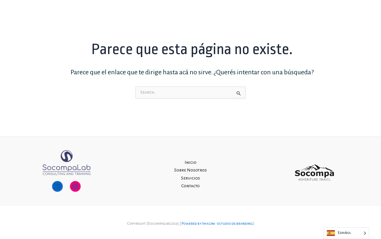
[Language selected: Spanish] (346, 233)
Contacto (342, 15)
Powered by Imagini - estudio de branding (217, 223)
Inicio (247, 15)
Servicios (314, 15)
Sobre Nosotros (278, 15)
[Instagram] (365, 16)
